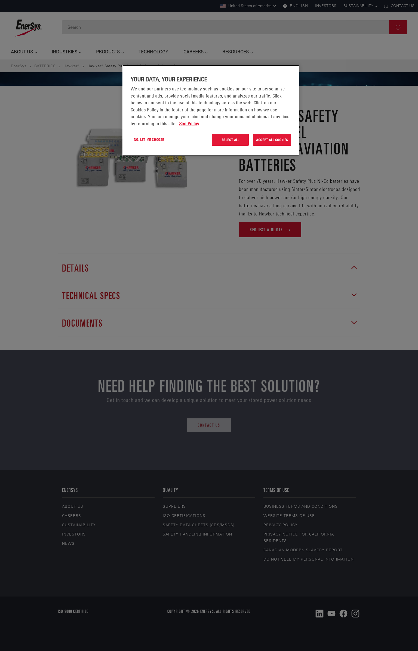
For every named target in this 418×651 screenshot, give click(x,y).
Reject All (230, 140)
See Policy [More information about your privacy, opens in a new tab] (189, 123)
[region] (210, 110)
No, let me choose (149, 139)
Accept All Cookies (272, 140)
